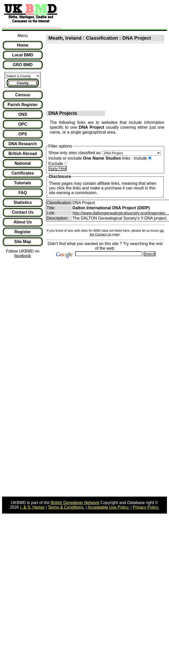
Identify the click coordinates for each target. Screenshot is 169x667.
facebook (22, 256)
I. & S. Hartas (32, 507)
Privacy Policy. (146, 507)
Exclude (56, 163)
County (23, 83)
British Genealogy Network (75, 502)
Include (140, 158)
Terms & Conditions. (66, 507)
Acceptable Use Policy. (108, 507)
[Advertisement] (103, 15)
